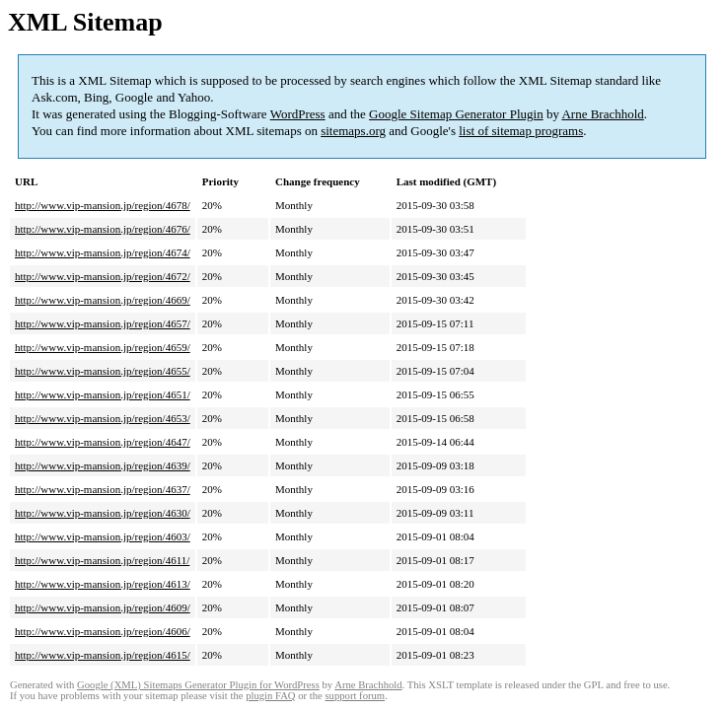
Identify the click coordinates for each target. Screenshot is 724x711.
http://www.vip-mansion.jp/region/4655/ (102, 371)
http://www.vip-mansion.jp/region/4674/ (102, 252)
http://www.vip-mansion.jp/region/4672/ (102, 276)
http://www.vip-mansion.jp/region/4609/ (102, 607)
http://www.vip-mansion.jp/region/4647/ (102, 442)
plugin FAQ (270, 695)
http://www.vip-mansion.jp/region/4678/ (102, 205)
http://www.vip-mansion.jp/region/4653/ (102, 418)
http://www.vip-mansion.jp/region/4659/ (102, 347)
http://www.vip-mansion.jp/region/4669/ (102, 300)
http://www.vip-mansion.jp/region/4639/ (102, 465)
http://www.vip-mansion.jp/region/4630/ (102, 513)
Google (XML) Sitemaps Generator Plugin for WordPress (198, 684)
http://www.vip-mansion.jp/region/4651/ (102, 394)
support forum (355, 695)
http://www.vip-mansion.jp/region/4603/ (102, 536)
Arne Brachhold (602, 114)
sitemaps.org (353, 130)
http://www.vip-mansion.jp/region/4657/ (102, 323)
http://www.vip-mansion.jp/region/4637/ (102, 489)
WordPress (298, 114)
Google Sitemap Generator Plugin (456, 114)
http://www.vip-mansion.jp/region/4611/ (102, 560)
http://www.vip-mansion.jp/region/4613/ (102, 584)
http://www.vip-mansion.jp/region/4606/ (102, 631)
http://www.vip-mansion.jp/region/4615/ (102, 655)
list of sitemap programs (521, 130)
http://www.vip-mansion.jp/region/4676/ (102, 229)
